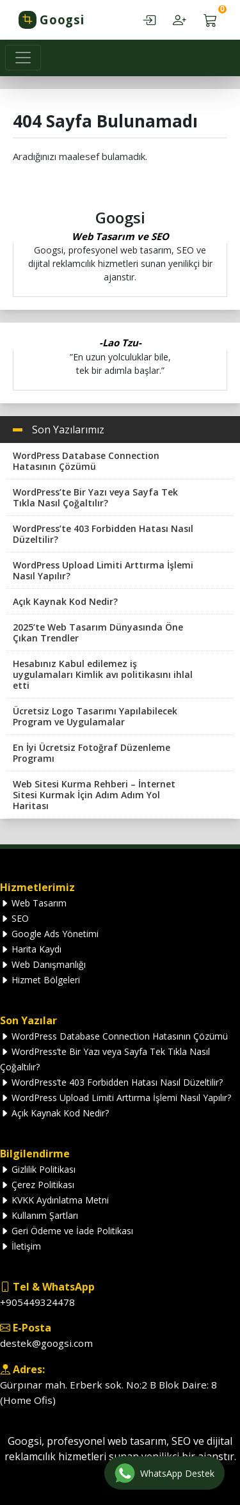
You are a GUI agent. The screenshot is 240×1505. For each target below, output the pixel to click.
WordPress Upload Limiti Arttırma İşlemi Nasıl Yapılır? (103, 570)
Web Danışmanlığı (43, 964)
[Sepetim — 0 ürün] (210, 20)
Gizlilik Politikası (38, 1169)
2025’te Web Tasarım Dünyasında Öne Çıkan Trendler (98, 632)
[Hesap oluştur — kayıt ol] (179, 20)
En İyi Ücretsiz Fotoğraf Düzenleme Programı (91, 752)
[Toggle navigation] (23, 57)
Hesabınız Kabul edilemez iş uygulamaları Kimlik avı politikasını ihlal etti (103, 674)
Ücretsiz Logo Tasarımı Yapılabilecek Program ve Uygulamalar (95, 716)
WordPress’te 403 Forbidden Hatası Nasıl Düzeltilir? (103, 533)
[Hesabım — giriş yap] (149, 20)
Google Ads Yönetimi (49, 934)
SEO (14, 918)
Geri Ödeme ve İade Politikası (66, 1231)
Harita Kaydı (30, 949)
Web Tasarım (33, 903)
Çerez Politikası (37, 1185)
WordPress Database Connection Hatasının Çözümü (86, 460)
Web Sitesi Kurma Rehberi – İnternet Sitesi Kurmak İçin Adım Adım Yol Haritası (94, 795)
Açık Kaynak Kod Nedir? (65, 601)
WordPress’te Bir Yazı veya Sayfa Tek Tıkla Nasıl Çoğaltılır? (95, 497)
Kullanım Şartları (39, 1215)
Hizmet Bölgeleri (40, 980)
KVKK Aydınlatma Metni (54, 1200)
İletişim (20, 1246)
